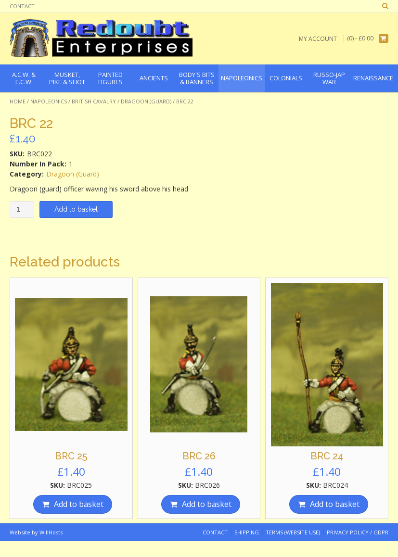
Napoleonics (48, 101)
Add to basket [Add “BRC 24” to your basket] (334, 504)
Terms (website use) (293, 532)
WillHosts (51, 532)
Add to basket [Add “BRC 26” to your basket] (206, 504)
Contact (22, 6)
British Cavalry (94, 101)
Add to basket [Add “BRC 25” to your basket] (78, 504)
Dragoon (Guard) (146, 101)
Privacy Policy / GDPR (357, 532)
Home (18, 101)
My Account (318, 38)
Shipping (246, 532)
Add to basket (76, 209)
